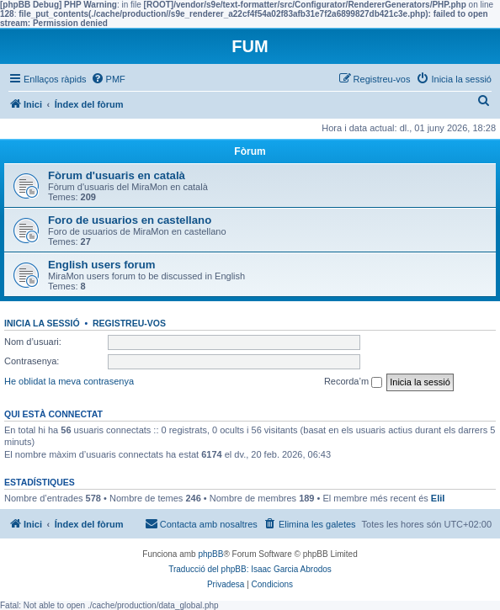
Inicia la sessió (42, 323)
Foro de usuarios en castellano (129, 220)
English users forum (102, 264)
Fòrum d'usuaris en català (116, 175)
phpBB (210, 554)
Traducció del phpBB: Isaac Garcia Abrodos (250, 569)
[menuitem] (108, 79)
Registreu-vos (129, 323)
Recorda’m (353, 382)
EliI (438, 498)
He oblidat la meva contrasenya (69, 381)
